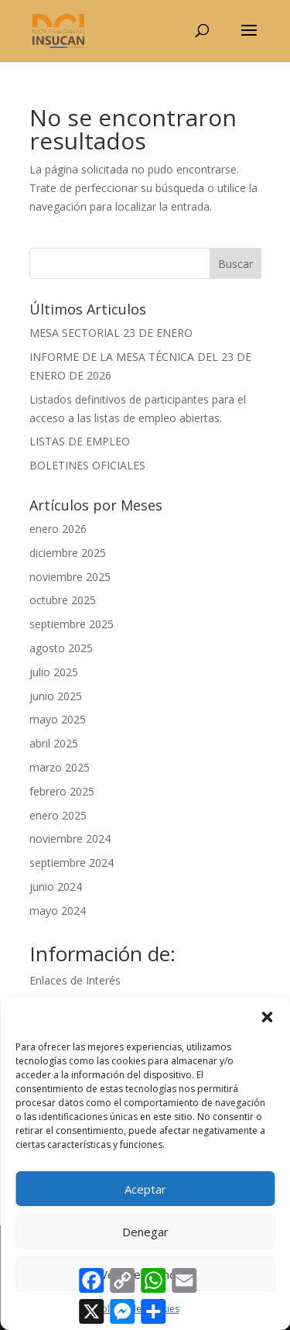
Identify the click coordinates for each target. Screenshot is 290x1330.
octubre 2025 (62, 600)
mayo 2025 (57, 719)
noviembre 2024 (70, 838)
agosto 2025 (61, 648)
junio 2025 (55, 696)
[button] (267, 1017)
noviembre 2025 (70, 576)
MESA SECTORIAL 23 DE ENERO (111, 332)
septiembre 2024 (71, 862)
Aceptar (145, 1189)
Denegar (145, 1231)
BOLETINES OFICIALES (87, 465)
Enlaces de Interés (75, 980)
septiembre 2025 (71, 624)
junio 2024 (55, 886)
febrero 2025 (61, 791)
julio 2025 (53, 672)
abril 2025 (53, 743)
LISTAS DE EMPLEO (79, 441)
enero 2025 (58, 815)
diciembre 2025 (67, 552)
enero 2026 (58, 528)
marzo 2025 (59, 767)
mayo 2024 (57, 910)
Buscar (235, 263)
